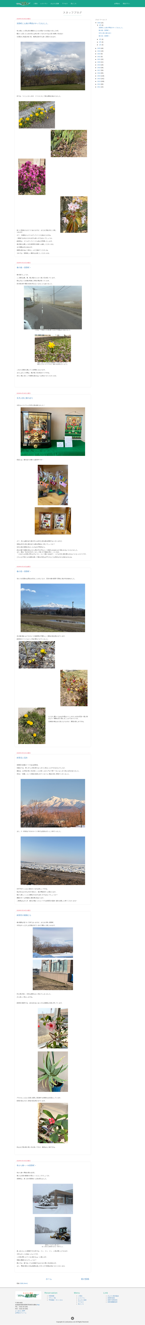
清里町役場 (111, 1298)
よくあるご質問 (20, 1311)
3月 (100, 39)
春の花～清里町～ (24, 571)
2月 (100, 42)
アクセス (65, 3)
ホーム (49, 1279)
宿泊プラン (126, 3)
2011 (99, 87)
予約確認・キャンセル (56, 1300)
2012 (99, 84)
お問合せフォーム (20, 1313)
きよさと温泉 (55, 3)
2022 (99, 56)
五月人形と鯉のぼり (25, 398)
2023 (99, 54)
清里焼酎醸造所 (112, 1302)
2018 (99, 67)
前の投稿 (85, 1279)
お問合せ (117, 3)
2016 (99, 73)
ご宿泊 (35, 3)
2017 (99, 70)
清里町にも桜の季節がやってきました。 (33, 23)
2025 (99, 48)
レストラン (44, 3)
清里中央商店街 (112, 1300)
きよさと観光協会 (113, 1296)
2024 (99, 51)
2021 (99, 59)
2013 (99, 81)
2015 (99, 76)
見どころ (73, 3)
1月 (100, 45)
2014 (99, 78)
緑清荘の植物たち (24, 915)
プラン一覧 (52, 1298)
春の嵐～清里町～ (24, 267)
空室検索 (51, 1296)
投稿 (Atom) (24, 1283)
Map (38, 1304)
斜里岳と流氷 (22, 758)
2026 (99, 23)
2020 (99, 62)
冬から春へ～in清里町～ (26, 1165)
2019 (99, 65)
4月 (100, 25)
